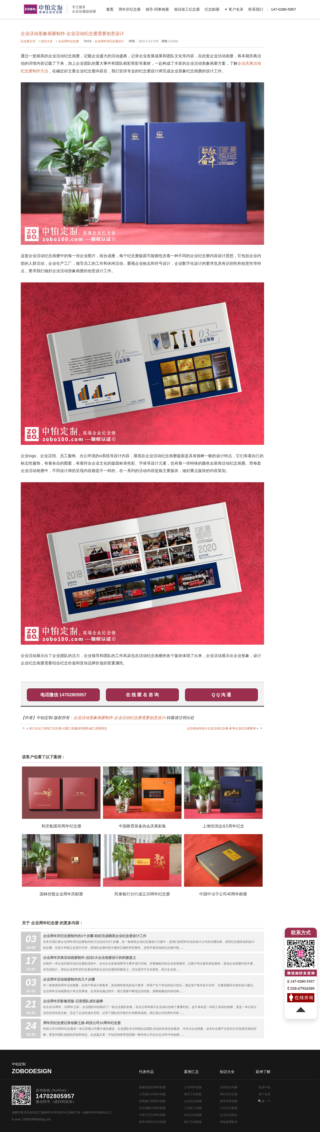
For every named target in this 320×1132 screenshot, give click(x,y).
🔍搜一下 (264, 1101)
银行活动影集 (193, 1122)
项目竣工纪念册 (187, 9)
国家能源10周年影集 (152, 1087)
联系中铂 (264, 1087)
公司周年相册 (193, 1087)
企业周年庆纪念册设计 (109, 41)
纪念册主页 (28, 41)
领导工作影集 (193, 1094)
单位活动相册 (193, 1115)
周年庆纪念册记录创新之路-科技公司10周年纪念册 (81, 1023)
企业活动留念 (228, 1115)
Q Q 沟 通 (221, 694)
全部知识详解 (228, 1087)
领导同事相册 (228, 1101)
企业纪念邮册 (193, 1101)
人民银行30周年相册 (152, 1094)
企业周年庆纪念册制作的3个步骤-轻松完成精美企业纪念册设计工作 (94, 936)
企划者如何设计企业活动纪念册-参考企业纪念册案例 (221, 728)
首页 (110, 9)
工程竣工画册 (193, 1108)
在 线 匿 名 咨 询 (142, 694)
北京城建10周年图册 (152, 1108)
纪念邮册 (212, 9)
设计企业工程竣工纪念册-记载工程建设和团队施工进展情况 (68, 728)
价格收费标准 (228, 1122)
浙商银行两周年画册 (152, 1101)
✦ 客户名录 (233, 9)
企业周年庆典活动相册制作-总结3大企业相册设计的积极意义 (89, 958)
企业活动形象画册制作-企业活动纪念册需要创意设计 (119, 718)
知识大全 (47, 41)
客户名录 (264, 1094)
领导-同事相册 (157, 9)
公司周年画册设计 (43, 9)
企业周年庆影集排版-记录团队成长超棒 (73, 1001)
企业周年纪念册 (68, 41)
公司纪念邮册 (228, 1108)
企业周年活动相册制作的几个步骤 (69, 979)
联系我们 (255, 9)
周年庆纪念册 (129, 9)
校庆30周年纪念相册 (152, 1122)
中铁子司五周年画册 (152, 1115)
